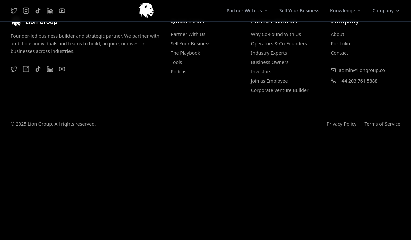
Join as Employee (269, 81)
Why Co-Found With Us (276, 34)
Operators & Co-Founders (279, 43)
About (337, 34)
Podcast (179, 71)
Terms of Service (382, 124)
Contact (339, 53)
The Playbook (185, 53)
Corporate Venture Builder (280, 90)
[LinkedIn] (50, 10)
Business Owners (270, 62)
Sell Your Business (299, 10)
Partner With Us (188, 34)
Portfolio (340, 43)
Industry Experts (269, 53)
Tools (176, 62)
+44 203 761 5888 (358, 81)
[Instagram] (26, 10)
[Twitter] (14, 10)
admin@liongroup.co (362, 70)
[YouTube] (62, 10)
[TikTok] (38, 10)
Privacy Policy (341, 124)
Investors (261, 71)
